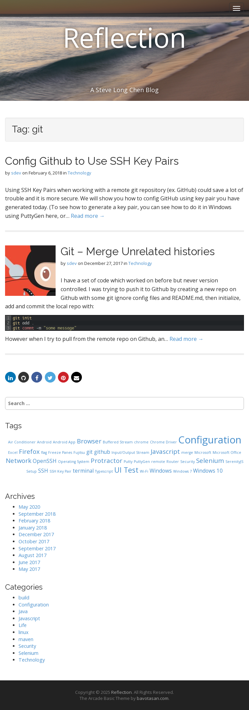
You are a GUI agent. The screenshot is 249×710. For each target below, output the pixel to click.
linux (24, 632)
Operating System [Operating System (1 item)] (73, 461)
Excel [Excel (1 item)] (13, 452)
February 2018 (34, 520)
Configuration (34, 604)
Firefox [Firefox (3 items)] (29, 451)
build (24, 597)
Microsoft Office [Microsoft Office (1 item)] (227, 452)
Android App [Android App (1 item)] (64, 442)
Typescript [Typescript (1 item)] (104, 471)
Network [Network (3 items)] (18, 460)
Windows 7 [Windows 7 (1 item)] (182, 471)
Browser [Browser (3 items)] (89, 441)
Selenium (28, 653)
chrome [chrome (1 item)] (141, 442)
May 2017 (29, 569)
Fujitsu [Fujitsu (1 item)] (79, 452)
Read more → (88, 216)
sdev (16, 173)
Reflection (124, 37)
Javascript (29, 618)
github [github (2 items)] (102, 452)
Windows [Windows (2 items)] (161, 470)
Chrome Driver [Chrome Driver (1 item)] (163, 442)
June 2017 (29, 562)
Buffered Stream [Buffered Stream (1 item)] (118, 442)
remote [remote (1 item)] (158, 461)
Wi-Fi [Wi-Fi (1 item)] (144, 471)
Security (27, 646)
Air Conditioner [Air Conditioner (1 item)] (22, 442)
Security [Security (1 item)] (187, 461)
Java (23, 611)
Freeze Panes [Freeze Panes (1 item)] (60, 452)
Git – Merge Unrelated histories (138, 251)
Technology (79, 173)
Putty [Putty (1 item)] (128, 461)
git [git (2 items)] (89, 452)
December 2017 (36, 534)
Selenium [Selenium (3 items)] (210, 460)
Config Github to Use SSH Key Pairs (92, 161)
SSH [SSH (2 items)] (43, 470)
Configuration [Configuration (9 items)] (209, 439)
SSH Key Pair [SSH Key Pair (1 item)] (60, 471)
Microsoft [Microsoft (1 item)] (202, 452)
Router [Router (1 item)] (172, 461)
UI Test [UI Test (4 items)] (126, 470)
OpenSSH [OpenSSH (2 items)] (45, 461)
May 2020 (29, 507)
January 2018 (33, 527)
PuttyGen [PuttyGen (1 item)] (142, 461)
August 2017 (32, 555)
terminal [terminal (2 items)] (83, 470)
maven (26, 639)
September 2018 (37, 514)
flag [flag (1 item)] (44, 452)
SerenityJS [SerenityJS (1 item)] (234, 461)
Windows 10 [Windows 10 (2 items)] (208, 470)
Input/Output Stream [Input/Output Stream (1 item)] (130, 452)
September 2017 (37, 548)
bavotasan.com (152, 698)
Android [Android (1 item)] (44, 442)
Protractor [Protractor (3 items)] (106, 460)
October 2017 (34, 541)
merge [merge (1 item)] (187, 452)
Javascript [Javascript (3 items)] (165, 451)
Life (23, 625)
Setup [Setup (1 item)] (31, 471)
